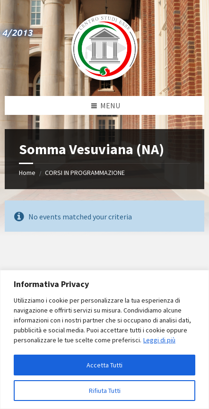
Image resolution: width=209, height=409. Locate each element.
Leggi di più (159, 340)
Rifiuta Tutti (105, 390)
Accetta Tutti (104, 365)
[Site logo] (104, 77)
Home (27, 172)
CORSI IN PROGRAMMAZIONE (85, 172)
